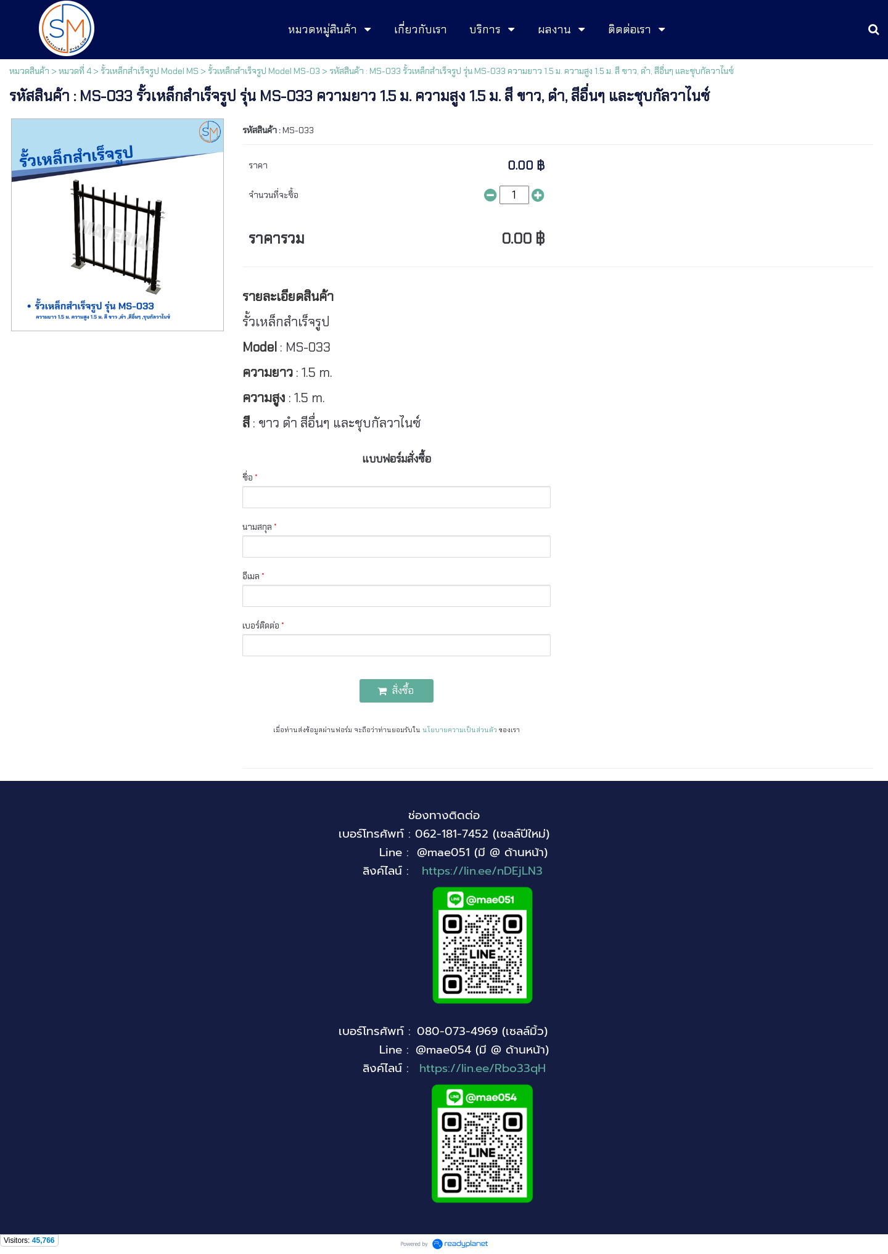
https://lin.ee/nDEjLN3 (482, 871)
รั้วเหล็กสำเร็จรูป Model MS (150, 70)
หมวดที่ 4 (75, 70)
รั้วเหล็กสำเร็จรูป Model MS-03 (264, 70)
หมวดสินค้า (29, 70)
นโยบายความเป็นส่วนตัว (459, 729)
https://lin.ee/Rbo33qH (482, 1068)
